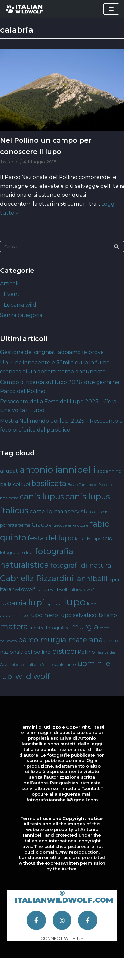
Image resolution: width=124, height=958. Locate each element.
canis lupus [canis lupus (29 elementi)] (42, 496)
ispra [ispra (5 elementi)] (114, 579)
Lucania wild (20, 305)
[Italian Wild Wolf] (25, 9)
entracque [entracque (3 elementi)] (58, 525)
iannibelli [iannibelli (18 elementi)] (91, 578)
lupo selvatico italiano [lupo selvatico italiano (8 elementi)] (88, 615)
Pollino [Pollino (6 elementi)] (86, 652)
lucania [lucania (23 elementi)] (13, 602)
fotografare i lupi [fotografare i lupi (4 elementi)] (17, 552)
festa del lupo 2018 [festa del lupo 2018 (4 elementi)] (93, 538)
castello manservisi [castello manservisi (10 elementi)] (57, 511)
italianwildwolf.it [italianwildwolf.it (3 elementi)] (83, 590)
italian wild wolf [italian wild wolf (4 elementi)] (51, 589)
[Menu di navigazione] (111, 9)
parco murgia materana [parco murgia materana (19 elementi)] (60, 639)
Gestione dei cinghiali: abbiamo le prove (52, 352)
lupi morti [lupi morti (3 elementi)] (54, 604)
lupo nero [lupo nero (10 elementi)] (43, 614)
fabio (13, 161)
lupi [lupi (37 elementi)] (36, 602)
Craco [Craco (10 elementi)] (40, 524)
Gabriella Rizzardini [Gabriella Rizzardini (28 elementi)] (37, 578)
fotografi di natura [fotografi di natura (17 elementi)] (80, 565)
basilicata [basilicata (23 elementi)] (48, 483)
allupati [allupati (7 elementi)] (9, 471)
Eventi (12, 294)
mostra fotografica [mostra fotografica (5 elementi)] (49, 627)
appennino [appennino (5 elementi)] (109, 471)
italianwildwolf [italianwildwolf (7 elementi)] (17, 589)
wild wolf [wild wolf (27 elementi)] (32, 676)
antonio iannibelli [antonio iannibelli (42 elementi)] (58, 469)
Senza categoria (21, 315)
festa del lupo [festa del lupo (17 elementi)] (51, 538)
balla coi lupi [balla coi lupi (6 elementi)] (15, 484)
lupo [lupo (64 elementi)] (75, 602)
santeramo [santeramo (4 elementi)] (65, 664)
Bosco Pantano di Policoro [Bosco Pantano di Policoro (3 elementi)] (90, 485)
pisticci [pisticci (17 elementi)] (64, 651)
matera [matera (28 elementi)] (14, 626)
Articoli (9, 283)
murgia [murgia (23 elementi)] (84, 626)
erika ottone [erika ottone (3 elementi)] (78, 525)
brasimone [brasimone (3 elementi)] (9, 498)
